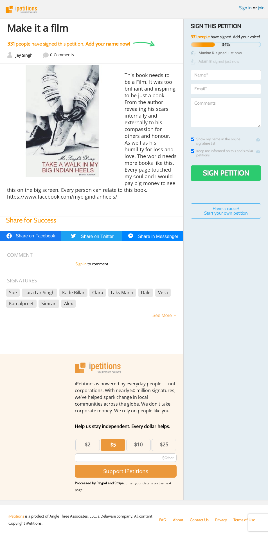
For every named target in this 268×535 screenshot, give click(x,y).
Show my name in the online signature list (215, 141)
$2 (87, 444)
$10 (138, 444)
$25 (164, 444)
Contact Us (199, 519)
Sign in (245, 7)
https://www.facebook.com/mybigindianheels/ (62, 196)
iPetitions (134, 9)
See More (162, 315)
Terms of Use (244, 519)
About (178, 519)
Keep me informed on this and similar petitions (222, 153)
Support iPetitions (125, 471)
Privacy (221, 519)
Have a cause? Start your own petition (226, 211)
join (261, 7)
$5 (113, 444)
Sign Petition (226, 173)
